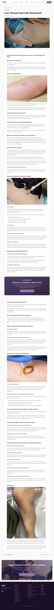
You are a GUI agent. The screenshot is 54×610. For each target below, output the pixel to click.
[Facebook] (3, 591)
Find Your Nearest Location (27, 574)
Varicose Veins (30, 593)
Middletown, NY (17, 594)
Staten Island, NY (17, 601)
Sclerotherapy (30, 588)
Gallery (32, 2)
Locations (16, 2)
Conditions (27, 2)
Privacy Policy (43, 593)
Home (12, 2)
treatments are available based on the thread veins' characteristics (30, 158)
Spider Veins (9, 7)
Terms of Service (43, 594)
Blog (35, 2)
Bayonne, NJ (17, 588)
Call (43, 2)
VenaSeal (29, 589)
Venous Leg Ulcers (31, 597)
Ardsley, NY (16, 586)
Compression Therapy (31, 590)
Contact (49, 2)
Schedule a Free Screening (27, 291)
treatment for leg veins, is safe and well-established (18, 127)
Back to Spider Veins (9, 554)
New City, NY (17, 597)
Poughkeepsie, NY (18, 598)
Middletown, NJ (17, 593)
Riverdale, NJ (17, 599)
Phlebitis (29, 595)
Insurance (42, 592)
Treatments (21, 2)
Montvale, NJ (17, 595)
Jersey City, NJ (17, 592)
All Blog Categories (45, 554)
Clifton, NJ (16, 589)
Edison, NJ (16, 590)
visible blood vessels (21, 63)
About (38, 2)
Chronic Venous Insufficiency (32, 594)
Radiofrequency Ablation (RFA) (33, 586)
